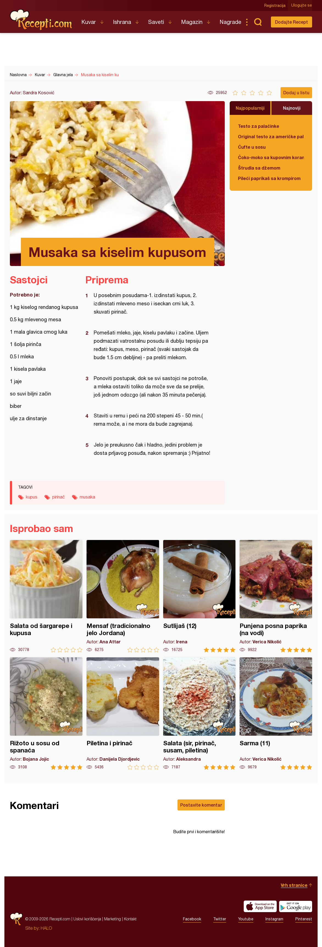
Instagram (274, 919)
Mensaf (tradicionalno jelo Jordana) (123, 596)
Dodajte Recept (291, 21)
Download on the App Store (260, 906)
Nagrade (230, 22)
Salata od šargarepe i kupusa (46, 596)
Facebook (192, 919)
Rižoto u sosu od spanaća (46, 713)
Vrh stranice (294, 885)
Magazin (191, 22)
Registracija (275, 5)
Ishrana (122, 22)
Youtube (245, 919)
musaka (87, 496)
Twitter (219, 919)
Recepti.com (41, 20)
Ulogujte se (302, 5)
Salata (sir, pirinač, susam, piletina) (199, 713)
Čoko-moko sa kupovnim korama (271, 157)
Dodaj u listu (296, 92)
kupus (31, 496)
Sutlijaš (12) (199, 596)
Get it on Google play (295, 906)
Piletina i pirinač (123, 713)
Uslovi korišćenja (87, 918)
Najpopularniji (250, 107)
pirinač (58, 496)
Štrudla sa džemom (259, 167)
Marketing (112, 918)
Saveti (156, 22)
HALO (46, 928)
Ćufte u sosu (252, 146)
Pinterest (303, 919)
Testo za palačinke (258, 126)
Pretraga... (258, 22)
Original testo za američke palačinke (271, 136)
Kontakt (130, 918)
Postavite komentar (201, 804)
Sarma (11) (276, 713)
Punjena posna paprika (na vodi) (276, 596)
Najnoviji (292, 107)
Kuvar (88, 22)
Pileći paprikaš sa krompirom (269, 178)
